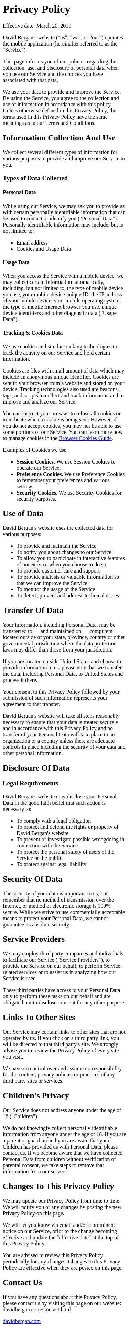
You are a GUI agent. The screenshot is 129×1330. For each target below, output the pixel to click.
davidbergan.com (22, 1321)
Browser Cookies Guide (85, 438)
